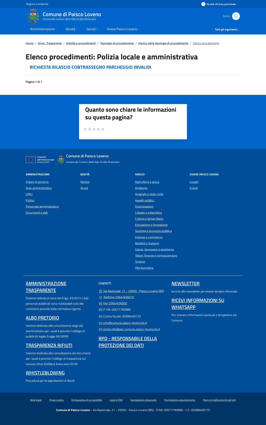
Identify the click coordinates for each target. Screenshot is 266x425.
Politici (30, 200)
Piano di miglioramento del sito (219, 400)
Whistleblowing (45, 372)
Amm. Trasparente (50, 43)
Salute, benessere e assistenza (154, 249)
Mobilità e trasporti (147, 243)
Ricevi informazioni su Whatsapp (198, 304)
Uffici (29, 194)
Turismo (140, 261)
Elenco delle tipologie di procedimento (163, 43)
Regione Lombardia (37, 4)
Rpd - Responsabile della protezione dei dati (128, 342)
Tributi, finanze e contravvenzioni (156, 255)
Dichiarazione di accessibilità (86, 400)
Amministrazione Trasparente (46, 287)
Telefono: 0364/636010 (116, 297)
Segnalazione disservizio (143, 400)
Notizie (84, 182)
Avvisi (84, 188)
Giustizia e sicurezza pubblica (153, 231)
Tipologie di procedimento (117, 43)
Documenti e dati (37, 212)
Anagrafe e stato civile (149, 194)
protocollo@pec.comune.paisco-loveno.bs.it (129, 329)
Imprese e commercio (149, 237)
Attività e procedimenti (81, 43)
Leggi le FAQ (116, 400)
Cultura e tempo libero (149, 218)
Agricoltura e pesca (147, 182)
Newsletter (186, 283)
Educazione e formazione (151, 225)
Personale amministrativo (42, 206)
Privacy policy (56, 400)
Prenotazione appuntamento (179, 400)
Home (29, 43)
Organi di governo (37, 182)
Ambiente (141, 188)
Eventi (194, 188)
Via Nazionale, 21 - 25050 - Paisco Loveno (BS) (133, 290)
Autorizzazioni (144, 206)
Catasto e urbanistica (148, 212)
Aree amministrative (39, 188)
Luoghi (194, 182)
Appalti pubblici (144, 200)
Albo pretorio (42, 317)
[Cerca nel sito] (236, 16)
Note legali (36, 400)
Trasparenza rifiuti (49, 345)
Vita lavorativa (144, 267)
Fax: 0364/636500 (113, 303)
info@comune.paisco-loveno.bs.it (123, 323)
